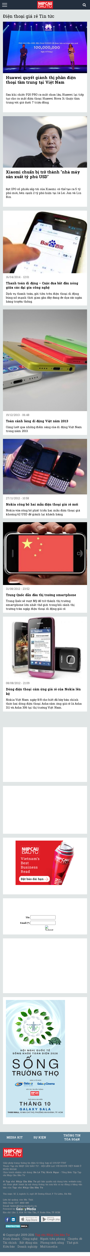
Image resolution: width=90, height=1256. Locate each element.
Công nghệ (30, 1239)
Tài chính (10, 1242)
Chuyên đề (75, 1239)
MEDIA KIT (14, 1137)
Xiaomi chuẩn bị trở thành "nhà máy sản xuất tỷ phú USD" (43, 174)
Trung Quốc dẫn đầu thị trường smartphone (41, 595)
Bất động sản (28, 1242)
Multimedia (48, 1246)
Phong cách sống (52, 1242)
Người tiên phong (52, 1239)
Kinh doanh (11, 1239)
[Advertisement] (35, 965)
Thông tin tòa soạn (72, 1137)
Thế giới (72, 1242)
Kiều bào (9, 1246)
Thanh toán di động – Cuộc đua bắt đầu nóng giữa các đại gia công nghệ (42, 285)
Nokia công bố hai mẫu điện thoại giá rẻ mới (42, 504)
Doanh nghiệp (27, 1246)
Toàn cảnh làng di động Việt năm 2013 (37, 421)
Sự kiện (39, 1137)
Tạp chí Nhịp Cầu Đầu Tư (52, 1235)
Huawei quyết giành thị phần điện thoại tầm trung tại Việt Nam (41, 80)
